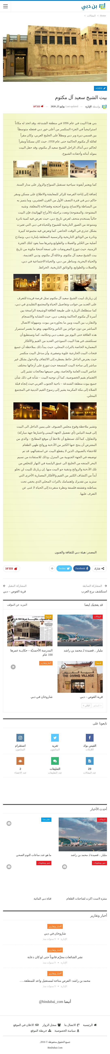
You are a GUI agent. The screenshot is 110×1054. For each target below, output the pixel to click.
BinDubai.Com (54, 1047)
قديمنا (48, 616)
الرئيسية (90, 1025)
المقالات (97, 616)
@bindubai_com (51, 1002)
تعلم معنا (46, 819)
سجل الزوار (51, 1025)
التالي (86, 705)
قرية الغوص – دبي (14, 591)
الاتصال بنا (72, 1025)
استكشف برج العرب (94, 591)
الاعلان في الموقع (26, 1025)
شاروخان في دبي (55, 933)
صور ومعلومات (99, 863)
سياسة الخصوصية (67, 1030)
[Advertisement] (55, 790)
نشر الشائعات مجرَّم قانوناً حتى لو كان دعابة (55, 957)
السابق (97, 705)
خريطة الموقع (41, 1030)
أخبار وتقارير (46, 663)
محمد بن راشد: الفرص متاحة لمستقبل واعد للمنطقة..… (55, 980)
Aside (100, 88)
